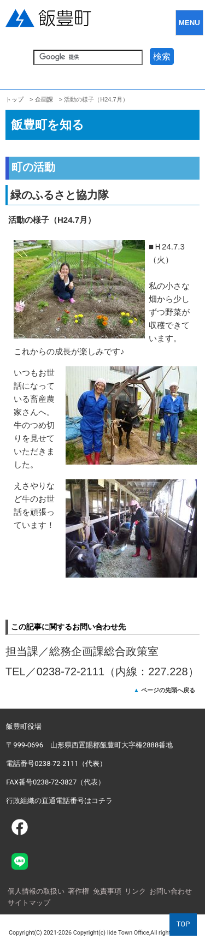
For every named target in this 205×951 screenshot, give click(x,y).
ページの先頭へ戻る (168, 690)
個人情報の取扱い (36, 891)
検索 (162, 56)
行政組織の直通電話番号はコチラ (59, 801)
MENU (189, 23)
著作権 (78, 891)
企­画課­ (44, 99)
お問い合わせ (170, 891)
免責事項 (107, 891)
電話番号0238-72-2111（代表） (56, 763)
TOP (183, 924)
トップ (14, 99)
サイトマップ (29, 903)
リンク (135, 891)
